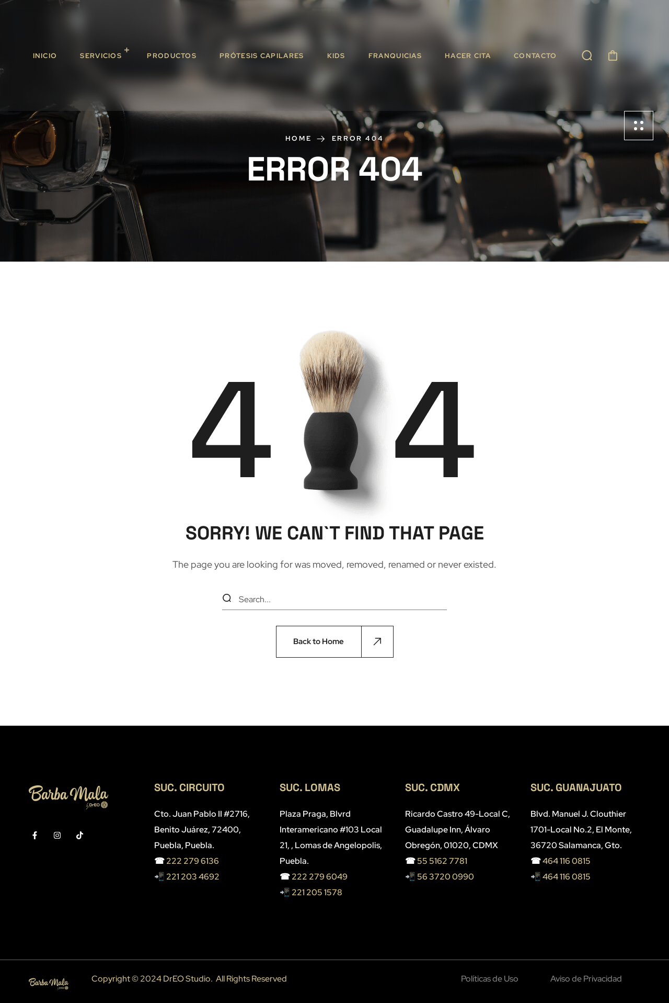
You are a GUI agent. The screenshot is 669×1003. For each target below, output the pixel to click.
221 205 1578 (317, 892)
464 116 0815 (567, 860)
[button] (586, 55)
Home (298, 138)
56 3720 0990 (445, 876)
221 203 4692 (193, 876)
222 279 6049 (320, 876)
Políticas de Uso (489, 978)
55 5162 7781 (442, 860)
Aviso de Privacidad (586, 978)
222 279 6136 (192, 860)
